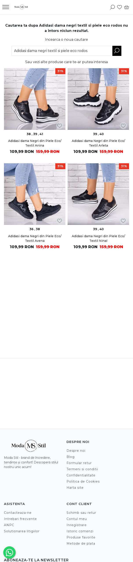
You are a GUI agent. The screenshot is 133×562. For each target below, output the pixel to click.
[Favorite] (119, 7)
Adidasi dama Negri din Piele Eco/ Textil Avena (34, 238)
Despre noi (75, 451)
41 (41, 134)
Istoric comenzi (79, 531)
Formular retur (79, 463)
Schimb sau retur (81, 513)
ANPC (9, 525)
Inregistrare (76, 525)
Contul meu (76, 519)
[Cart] (126, 7)
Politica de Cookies (83, 481)
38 (29, 134)
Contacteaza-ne (18, 513)
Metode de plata (80, 543)
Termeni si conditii (82, 469)
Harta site (75, 488)
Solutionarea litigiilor (22, 531)
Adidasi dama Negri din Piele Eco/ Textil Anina (34, 143)
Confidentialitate (80, 475)
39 (35, 134)
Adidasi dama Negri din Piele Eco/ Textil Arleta (98, 143)
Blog (70, 457)
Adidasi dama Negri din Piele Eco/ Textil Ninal (98, 238)
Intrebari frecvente (20, 519)
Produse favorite (80, 537)
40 (101, 134)
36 (31, 229)
